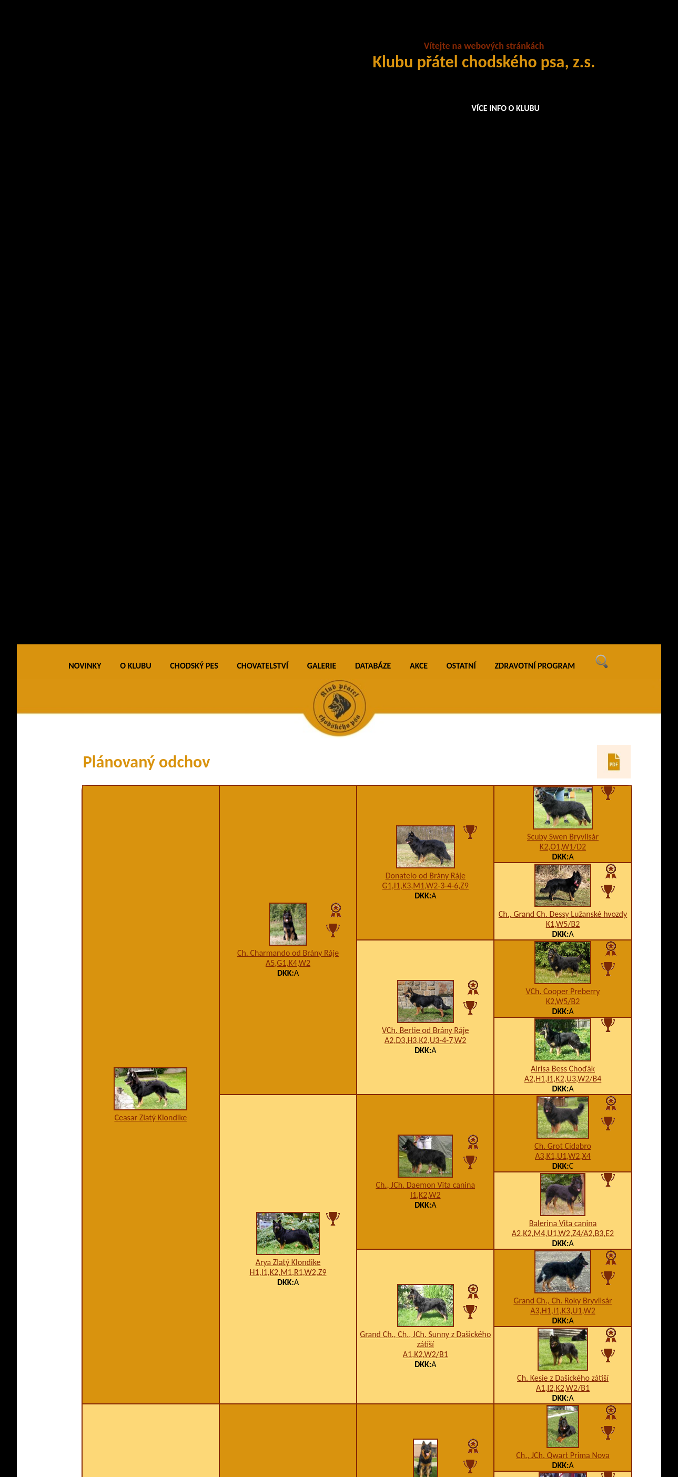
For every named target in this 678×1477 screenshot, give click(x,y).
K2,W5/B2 (563, 367)
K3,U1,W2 (425, 1324)
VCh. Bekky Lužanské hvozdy (426, 1004)
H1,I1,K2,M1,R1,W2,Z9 (288, 638)
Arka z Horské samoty (562, 889)
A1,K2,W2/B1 (425, 720)
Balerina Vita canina (563, 589)
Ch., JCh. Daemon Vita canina (425, 550)
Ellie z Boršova (425, 1314)
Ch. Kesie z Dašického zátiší (563, 744)
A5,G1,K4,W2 (288, 328)
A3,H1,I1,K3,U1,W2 (562, 677)
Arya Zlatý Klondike (288, 628)
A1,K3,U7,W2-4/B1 (562, 899)
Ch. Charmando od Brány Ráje (288, 318)
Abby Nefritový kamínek (150, 1097)
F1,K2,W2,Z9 (425, 1014)
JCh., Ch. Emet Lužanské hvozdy (288, 932)
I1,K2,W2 (425, 560)
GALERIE (322, 31)
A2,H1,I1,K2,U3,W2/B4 (563, 445)
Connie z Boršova (563, 1353)
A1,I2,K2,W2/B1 (563, 754)
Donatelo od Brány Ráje (426, 241)
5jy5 (562, 976)
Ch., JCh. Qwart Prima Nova (562, 821)
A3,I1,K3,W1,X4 (425, 865)
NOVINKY (84, 31)
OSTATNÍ (461, 31)
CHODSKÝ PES (194, 31)
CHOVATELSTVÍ (262, 31)
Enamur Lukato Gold (563, 1043)
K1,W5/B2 (563, 290)
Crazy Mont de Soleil (288, 1236)
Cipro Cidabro (563, 966)
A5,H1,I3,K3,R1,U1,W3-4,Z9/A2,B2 (288, 1246)
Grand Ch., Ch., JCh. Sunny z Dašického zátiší (425, 705)
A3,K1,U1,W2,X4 (563, 522)
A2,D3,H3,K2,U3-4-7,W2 (425, 406)
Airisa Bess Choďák (563, 435)
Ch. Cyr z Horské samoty (425, 855)
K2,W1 (563, 1363)
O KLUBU (135, 31)
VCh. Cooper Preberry (563, 357)
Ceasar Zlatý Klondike (150, 483)
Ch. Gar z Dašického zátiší (562, 1121)
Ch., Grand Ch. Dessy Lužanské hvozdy (563, 280)
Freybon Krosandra (425, 1159)
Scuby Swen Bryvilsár (563, 203)
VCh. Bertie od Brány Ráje (425, 396)
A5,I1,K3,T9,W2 (563, 1208)
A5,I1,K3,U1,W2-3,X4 (425, 1169)
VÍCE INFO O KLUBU (506, 108)
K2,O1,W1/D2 (563, 213)
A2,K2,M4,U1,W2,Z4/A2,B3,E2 (563, 599)
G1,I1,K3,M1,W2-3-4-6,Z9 (425, 251)
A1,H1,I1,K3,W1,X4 (288, 942)
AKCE (419, 31)
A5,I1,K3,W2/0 (562, 1131)
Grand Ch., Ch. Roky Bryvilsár (562, 667)
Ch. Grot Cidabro (562, 512)
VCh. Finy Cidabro (563, 1198)
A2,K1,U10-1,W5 (563, 1053)
